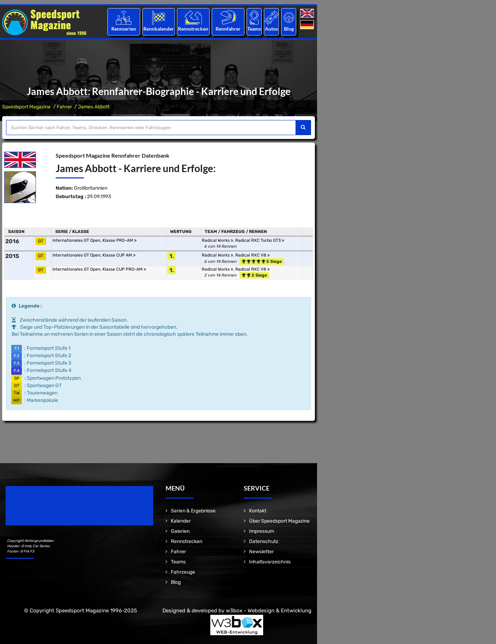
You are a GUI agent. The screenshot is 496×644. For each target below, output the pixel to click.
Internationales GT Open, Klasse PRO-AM (94, 240)
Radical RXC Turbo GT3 (259, 240)
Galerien (180, 531)
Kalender (181, 521)
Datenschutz (263, 541)
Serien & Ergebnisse (193, 511)
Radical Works (217, 240)
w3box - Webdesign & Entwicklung (268, 610)
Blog (289, 29)
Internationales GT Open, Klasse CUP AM (94, 255)
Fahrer (64, 107)
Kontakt (257, 511)
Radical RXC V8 (252, 255)
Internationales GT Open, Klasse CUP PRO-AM (99, 269)
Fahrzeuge (183, 572)
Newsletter (261, 552)
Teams (254, 29)
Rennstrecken (193, 29)
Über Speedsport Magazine (279, 521)
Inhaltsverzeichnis (270, 562)
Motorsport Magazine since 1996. (45, 510)
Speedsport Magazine (26, 107)
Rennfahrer (228, 29)
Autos (271, 29)
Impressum (261, 531)
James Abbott (94, 107)
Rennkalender (158, 29)
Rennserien (123, 29)
